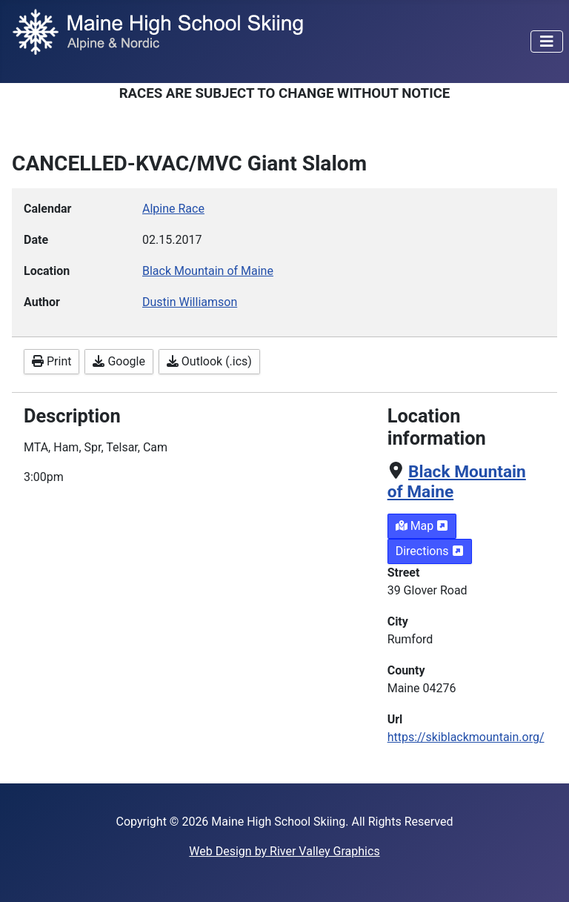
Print (51, 361)
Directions (430, 551)
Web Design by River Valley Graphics (284, 851)
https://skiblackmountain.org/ (466, 737)
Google (118, 361)
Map (422, 526)
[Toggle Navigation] (546, 41)
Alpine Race (173, 209)
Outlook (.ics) (209, 361)
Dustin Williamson (189, 302)
